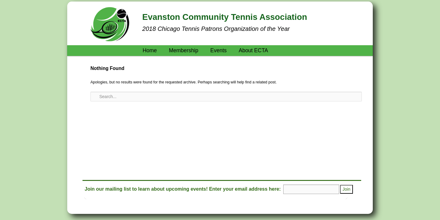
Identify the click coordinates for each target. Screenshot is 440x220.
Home (150, 50)
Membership (183, 50)
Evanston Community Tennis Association (224, 17)
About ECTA (253, 50)
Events (218, 50)
